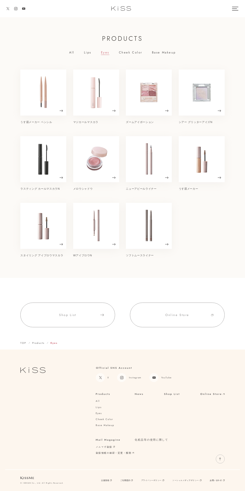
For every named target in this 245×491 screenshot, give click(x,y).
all (71, 52)
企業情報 (106, 480)
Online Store (212, 394)
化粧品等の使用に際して (151, 439)
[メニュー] (235, 9)
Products (103, 394)
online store (189, 318)
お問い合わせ (217, 480)
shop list (81, 318)
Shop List (172, 394)
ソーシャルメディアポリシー (186, 480)
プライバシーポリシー (152, 480)
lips (87, 52)
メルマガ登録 (105, 447)
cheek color (130, 52)
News (139, 394)
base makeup (164, 52)
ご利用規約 (126, 480)
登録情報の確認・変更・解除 (115, 453)
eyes (105, 52)
